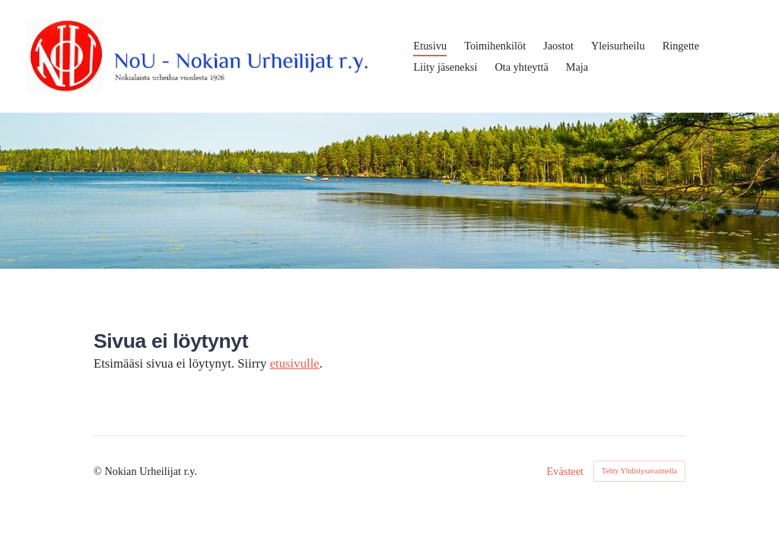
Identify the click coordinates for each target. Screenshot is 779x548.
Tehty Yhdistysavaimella (639, 471)
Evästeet (565, 471)
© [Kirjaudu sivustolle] (99, 471)
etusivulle (295, 363)
